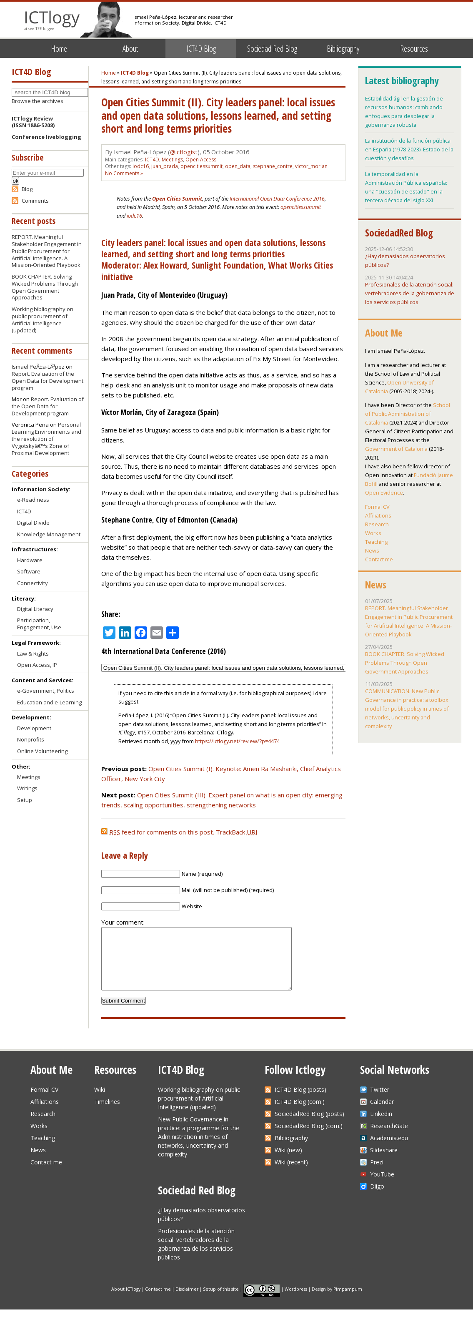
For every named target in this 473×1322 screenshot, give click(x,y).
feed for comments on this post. (157, 832)
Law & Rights (33, 653)
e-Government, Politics (45, 690)
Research (377, 524)
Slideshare (384, 1162)
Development (34, 728)
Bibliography (343, 48)
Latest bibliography (401, 80)
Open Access (200, 159)
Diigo (377, 1199)
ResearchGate (389, 1138)
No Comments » (124, 173)
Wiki (99, 1102)
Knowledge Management (48, 534)
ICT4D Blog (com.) (300, 1114)
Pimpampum (347, 1301)
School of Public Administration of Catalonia (407, 413)
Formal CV (377, 506)
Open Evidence (384, 492)
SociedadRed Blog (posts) (309, 1126)
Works (373, 533)
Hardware (30, 560)
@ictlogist (184, 152)
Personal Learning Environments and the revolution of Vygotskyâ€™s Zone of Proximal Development (46, 439)
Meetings (172, 159)
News (372, 550)
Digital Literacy (35, 609)
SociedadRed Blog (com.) (309, 1138)
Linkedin (381, 1126)
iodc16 (141, 166)
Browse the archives (37, 101)
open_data (237, 166)
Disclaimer (186, 1301)
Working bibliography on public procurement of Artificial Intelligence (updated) (42, 319)
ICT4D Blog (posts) (300, 1102)
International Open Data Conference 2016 (277, 198)
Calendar (382, 1114)
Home (59, 48)
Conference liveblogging (46, 137)
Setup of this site (221, 1301)
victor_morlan (311, 166)
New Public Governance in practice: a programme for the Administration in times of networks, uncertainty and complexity (198, 1149)
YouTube (382, 1187)
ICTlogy (52, 20)
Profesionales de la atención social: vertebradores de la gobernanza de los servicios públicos (409, 293)
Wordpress (296, 1301)
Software (28, 571)
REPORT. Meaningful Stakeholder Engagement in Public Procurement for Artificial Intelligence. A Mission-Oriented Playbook (47, 251)
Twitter (379, 1102)
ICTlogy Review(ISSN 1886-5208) (33, 122)
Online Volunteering (42, 751)
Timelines (107, 1114)
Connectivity (32, 583)
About (130, 48)
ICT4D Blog (201, 48)
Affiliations (378, 515)
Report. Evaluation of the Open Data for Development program (47, 381)
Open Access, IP (37, 665)
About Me (384, 332)
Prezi (376, 1175)
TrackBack (237, 832)
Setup (24, 800)
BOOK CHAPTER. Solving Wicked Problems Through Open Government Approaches (45, 287)
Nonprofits (30, 739)
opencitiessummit (201, 166)
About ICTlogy (125, 1301)
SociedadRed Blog (399, 232)
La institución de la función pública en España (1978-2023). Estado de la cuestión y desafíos (409, 149)
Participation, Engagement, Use (39, 623)
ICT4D (152, 159)
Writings (27, 788)
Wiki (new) (288, 1162)
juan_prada (164, 166)
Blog (27, 189)
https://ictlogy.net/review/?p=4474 (237, 741)
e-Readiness (33, 499)
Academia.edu (389, 1150)
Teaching (376, 541)
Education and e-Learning (49, 702)
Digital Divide (33, 522)
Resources (414, 48)
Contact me (379, 559)
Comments (35, 200)
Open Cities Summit (177, 198)
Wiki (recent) (291, 1175)
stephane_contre (273, 166)
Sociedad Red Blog (272, 48)
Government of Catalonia (396, 448)
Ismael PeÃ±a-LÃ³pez (38, 366)
